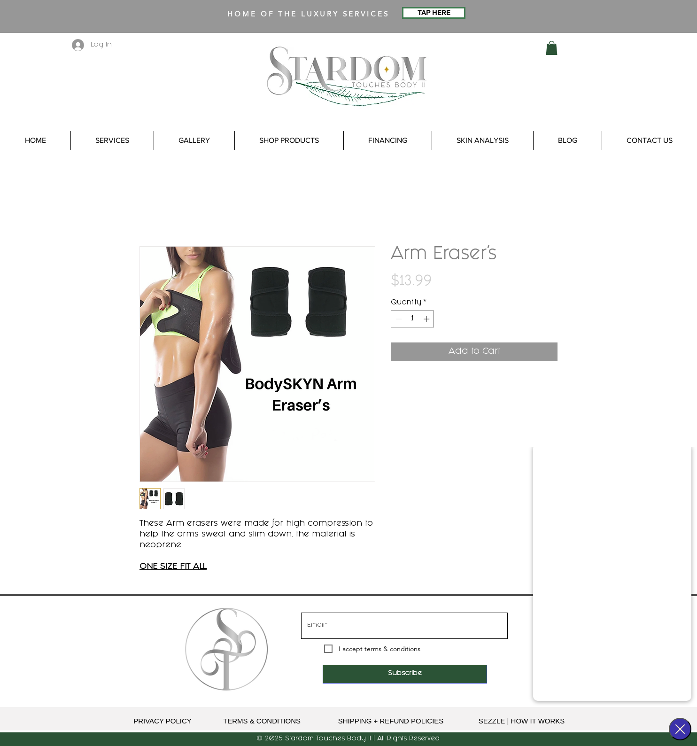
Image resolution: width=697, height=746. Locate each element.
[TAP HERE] (433, 13)
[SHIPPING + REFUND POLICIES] (390, 721)
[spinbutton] (412, 319)
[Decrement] (397, 319)
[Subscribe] (405, 674)
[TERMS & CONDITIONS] (261, 721)
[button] (552, 48)
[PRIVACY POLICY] (162, 721)
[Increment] (427, 319)
